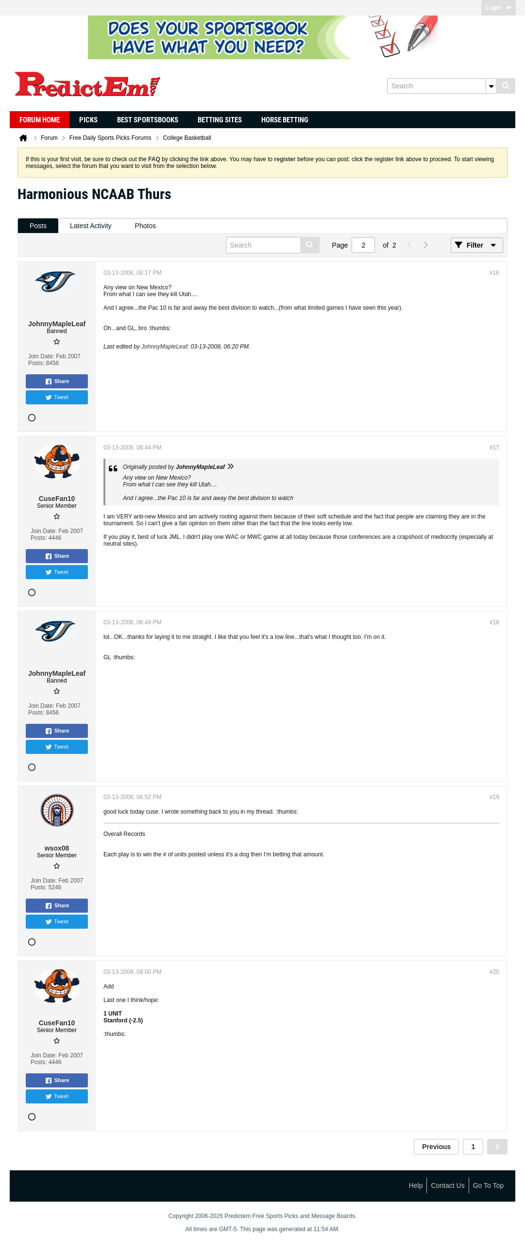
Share (57, 381)
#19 (494, 797)
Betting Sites (220, 120)
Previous (436, 1147)
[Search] (441, 86)
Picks (88, 120)
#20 (494, 971)
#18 (494, 622)
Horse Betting (284, 120)
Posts (38, 226)
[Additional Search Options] (491, 86)
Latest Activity (91, 226)
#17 (494, 447)
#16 (494, 272)
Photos (145, 226)
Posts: (36, 363)
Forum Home (39, 120)
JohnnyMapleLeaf (164, 346)
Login (498, 7)
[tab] (38, 226)
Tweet (56, 397)
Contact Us (447, 1185)
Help (416, 1185)
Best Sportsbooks (147, 120)
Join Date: (41, 356)
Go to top (488, 1185)
